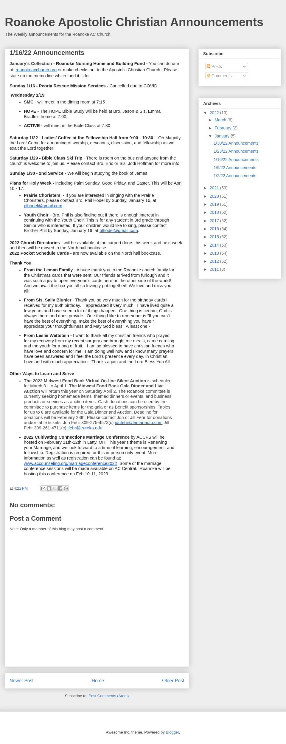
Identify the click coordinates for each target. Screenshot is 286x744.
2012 (215, 261)
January (222, 136)
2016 (215, 228)
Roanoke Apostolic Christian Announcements (134, 22)
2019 (215, 204)
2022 (215, 112)
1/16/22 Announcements (236, 159)
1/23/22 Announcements (236, 151)
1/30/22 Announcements (236, 143)
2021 (215, 187)
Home (98, 680)
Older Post (173, 680)
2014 (215, 245)
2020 (215, 196)
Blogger (172, 732)
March (220, 119)
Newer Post (22, 680)
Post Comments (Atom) (108, 696)
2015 (215, 236)
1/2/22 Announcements (235, 175)
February (223, 128)
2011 (215, 269)
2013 (215, 253)
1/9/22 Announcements (235, 167)
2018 (215, 212)
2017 (215, 220)
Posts (214, 66)
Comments (219, 75)
